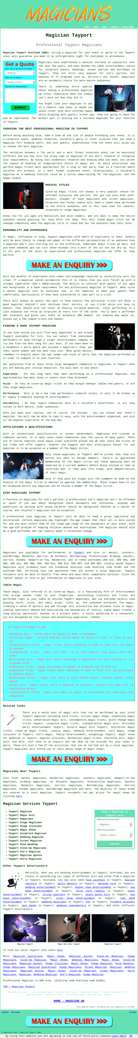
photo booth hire (98, 894)
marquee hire (107, 883)
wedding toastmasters (71, 905)
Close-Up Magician (110, 956)
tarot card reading (90, 891)
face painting (95, 880)
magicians (9, 567)
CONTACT (115, 27)
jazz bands (28, 905)
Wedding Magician (45, 974)
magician (115, 570)
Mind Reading (124, 963)
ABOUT (105, 27)
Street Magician (96, 967)
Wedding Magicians (85, 960)
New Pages (15, 1012)
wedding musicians (54, 902)
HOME (87, 27)
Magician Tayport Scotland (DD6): (26, 52)
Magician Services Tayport (30, 804)
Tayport (79, 552)
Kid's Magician (70, 974)
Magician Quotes (80, 956)
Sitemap (5, 1012)
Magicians (9, 552)
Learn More (119, 1036)
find (14, 778)
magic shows (121, 792)
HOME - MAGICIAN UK (69, 1000)
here (19, 796)
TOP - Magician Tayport (19, 986)
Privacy (133, 1012)
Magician (116, 967)
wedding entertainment (40, 887)
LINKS (95, 27)
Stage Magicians (70, 967)
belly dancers (67, 883)
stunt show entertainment (75, 898)
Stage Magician (101, 963)
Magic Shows (56, 956)
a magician (127, 876)
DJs (88, 902)
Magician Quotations (28, 956)
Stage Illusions (56, 963)
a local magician (39, 792)
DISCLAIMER (128, 27)
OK (130, 1036)
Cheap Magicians (14, 967)
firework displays (122, 902)
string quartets (54, 894)
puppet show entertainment (93, 887)
